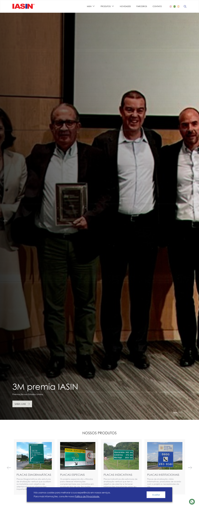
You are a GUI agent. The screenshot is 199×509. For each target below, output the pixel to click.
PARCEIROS (141, 6)
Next (191, 221)
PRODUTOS (106, 6)
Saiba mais (20, 404)
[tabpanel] (99, 216)
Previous (8, 221)
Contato (157, 6)
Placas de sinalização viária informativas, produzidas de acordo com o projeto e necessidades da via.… (164, 483)
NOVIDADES (125, 6)
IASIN (89, 6)
